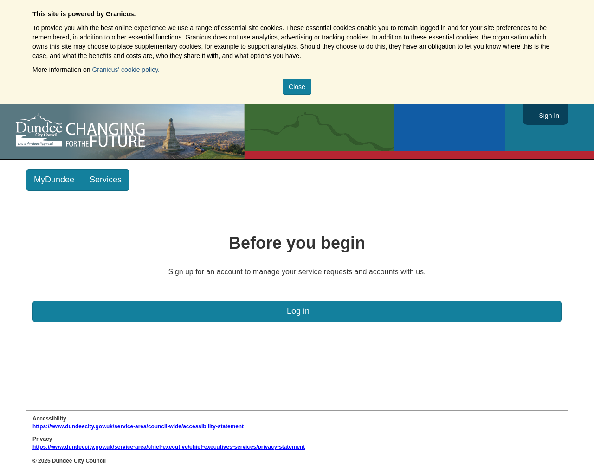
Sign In (549, 115)
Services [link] (106, 179)
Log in (297, 311)
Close (297, 86)
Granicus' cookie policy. (126, 69)
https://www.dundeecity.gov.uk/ (122, 132)
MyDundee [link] (54, 179)
